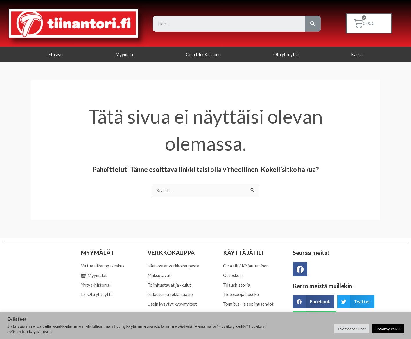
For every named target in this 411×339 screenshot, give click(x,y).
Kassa (357, 54)
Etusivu (55, 54)
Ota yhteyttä (286, 54)
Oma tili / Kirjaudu (203, 54)
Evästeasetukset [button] (351, 329)
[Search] (313, 24)
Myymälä (124, 54)
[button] (313, 301)
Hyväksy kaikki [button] (388, 329)
